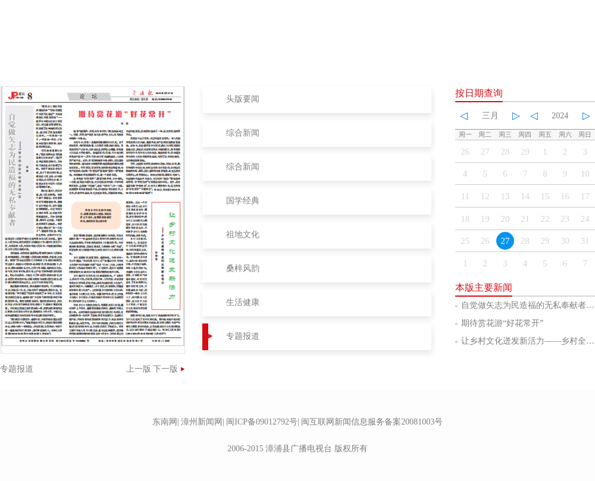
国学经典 (242, 200)
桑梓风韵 (242, 268)
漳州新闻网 (202, 421)
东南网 (164, 421)
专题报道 (242, 336)
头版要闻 (242, 99)
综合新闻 (242, 132)
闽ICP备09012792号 (262, 421)
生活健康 (242, 302)
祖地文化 (242, 234)
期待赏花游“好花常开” (502, 323)
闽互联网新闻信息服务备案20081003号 (372, 421)
